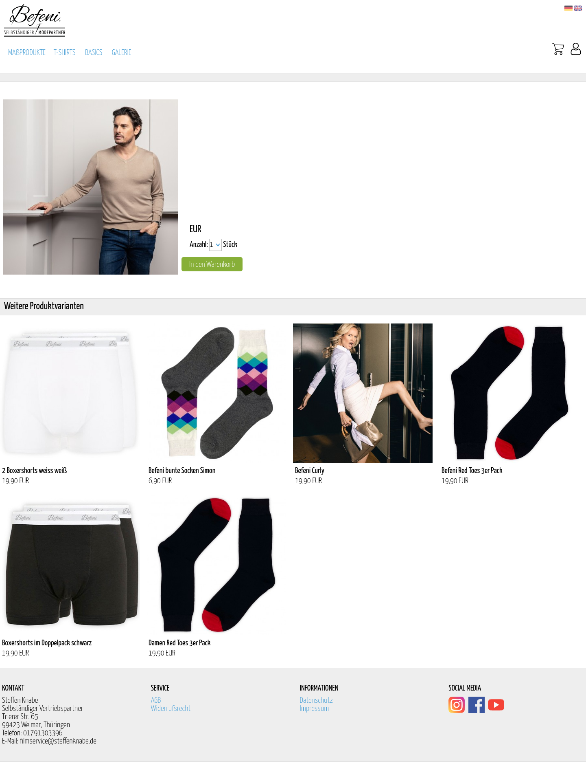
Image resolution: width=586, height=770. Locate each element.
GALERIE (121, 53)
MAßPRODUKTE (27, 53)
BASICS (93, 53)
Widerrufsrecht (171, 709)
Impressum (314, 709)
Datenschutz (316, 700)
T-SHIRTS (65, 53)
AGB (156, 700)
